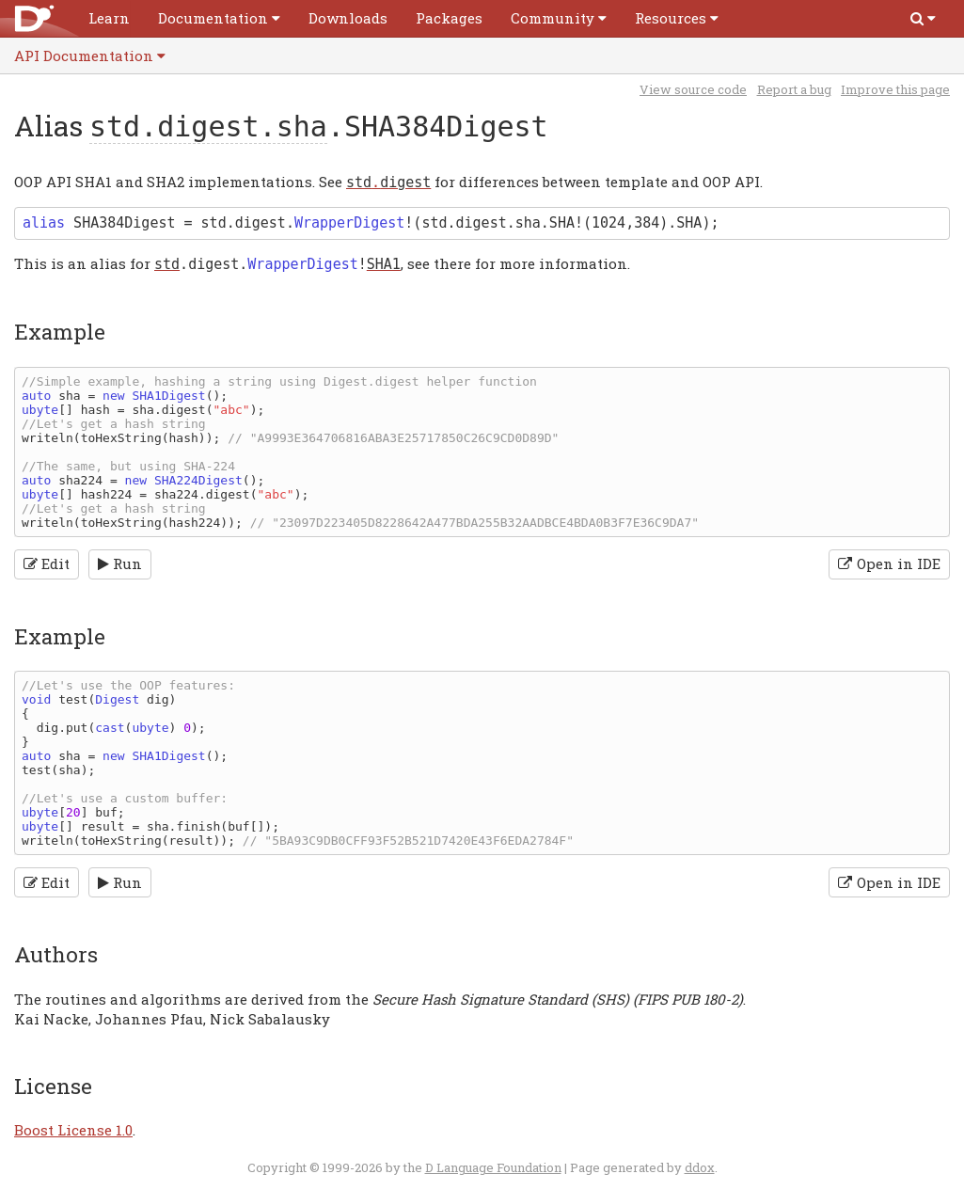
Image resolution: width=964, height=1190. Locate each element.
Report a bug (794, 89)
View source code (693, 89)
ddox (700, 1167)
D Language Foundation (493, 1167)
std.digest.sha (208, 126)
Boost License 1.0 (73, 1129)
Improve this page (895, 89)
